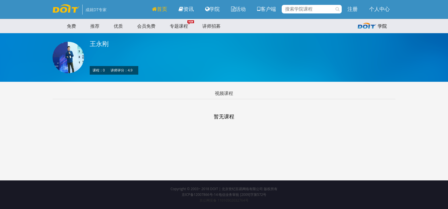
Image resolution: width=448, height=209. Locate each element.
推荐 (94, 26)
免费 (71, 26)
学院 (212, 8)
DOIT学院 (66, 8)
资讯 (186, 8)
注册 (352, 8)
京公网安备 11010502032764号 (223, 200)
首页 (159, 8)
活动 (238, 8)
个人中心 (379, 8)
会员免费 (146, 26)
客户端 (266, 8)
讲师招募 (211, 26)
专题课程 (179, 26)
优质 (118, 26)
